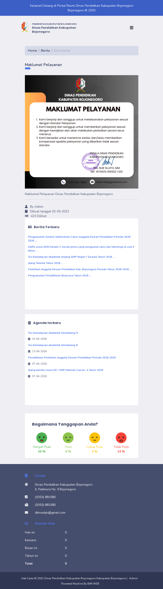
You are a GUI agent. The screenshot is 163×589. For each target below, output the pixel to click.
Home (32, 50)
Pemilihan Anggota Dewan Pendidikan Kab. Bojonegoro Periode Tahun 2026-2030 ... (80, 269)
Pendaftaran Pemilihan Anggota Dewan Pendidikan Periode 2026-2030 (72, 357)
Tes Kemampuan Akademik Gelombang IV (53, 333)
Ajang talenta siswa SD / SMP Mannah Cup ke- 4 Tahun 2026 (65, 370)
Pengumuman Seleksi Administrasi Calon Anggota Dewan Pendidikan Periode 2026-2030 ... (79, 238)
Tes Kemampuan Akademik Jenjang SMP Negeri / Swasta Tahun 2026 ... (71, 257)
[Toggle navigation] (133, 28)
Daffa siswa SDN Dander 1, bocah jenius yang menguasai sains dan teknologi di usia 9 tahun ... (81, 248)
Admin (133, 578)
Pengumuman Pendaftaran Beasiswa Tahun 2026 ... (59, 275)
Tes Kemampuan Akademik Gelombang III (53, 345)
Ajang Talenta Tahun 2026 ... (45, 263)
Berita (45, 50)
